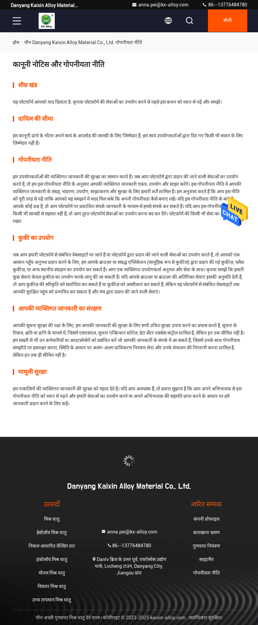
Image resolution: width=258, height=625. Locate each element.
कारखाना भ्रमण (206, 532)
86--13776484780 (224, 4)
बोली (227, 21)
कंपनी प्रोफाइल (206, 519)
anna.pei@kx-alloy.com (160, 4)
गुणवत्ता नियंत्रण (206, 546)
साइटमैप (206, 559)
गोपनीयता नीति (206, 573)
